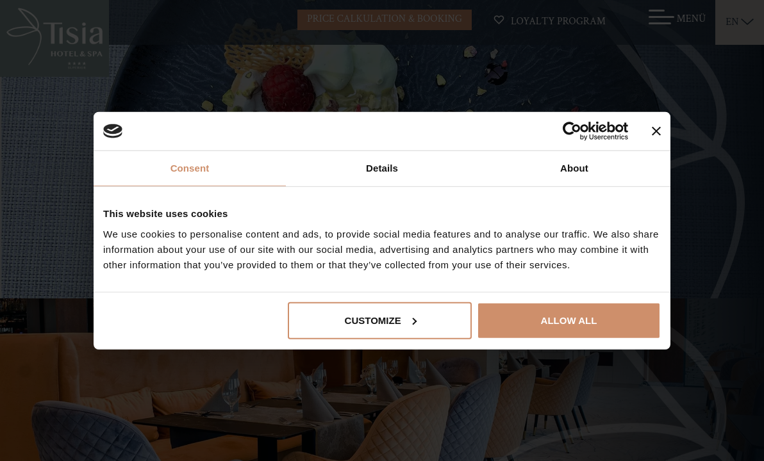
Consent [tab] (190, 168)
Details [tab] (382, 168)
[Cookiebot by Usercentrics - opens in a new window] (572, 131)
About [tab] (574, 168)
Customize (381, 319)
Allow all (569, 319)
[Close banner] (656, 131)
